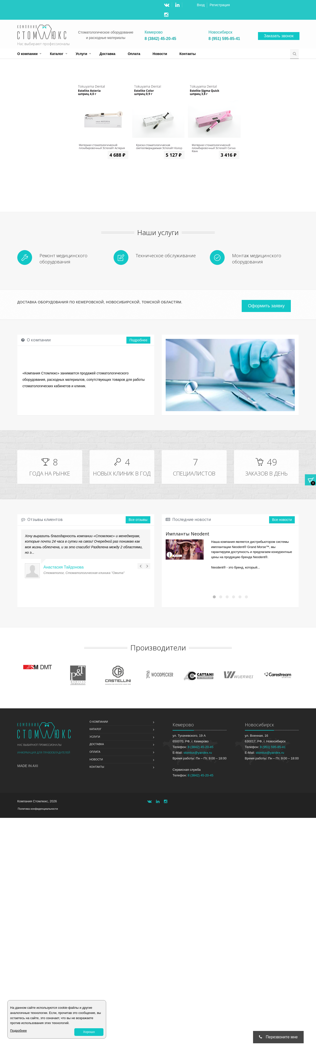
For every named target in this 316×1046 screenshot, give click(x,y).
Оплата (134, 54)
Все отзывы (138, 520)
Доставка (107, 54)
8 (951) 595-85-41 (224, 39)
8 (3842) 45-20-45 (160, 39)
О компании (27, 54)
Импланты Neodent (187, 534)
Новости (160, 54)
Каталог (56, 54)
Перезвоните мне (278, 1037)
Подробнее (138, 340)
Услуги (81, 54)
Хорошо (89, 1032)
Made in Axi (27, 766)
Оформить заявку (266, 305)
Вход (201, 5)
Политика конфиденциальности (38, 808)
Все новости (282, 520)
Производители (158, 647)
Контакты (187, 54)
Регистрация (220, 5)
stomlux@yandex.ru (197, 752)
